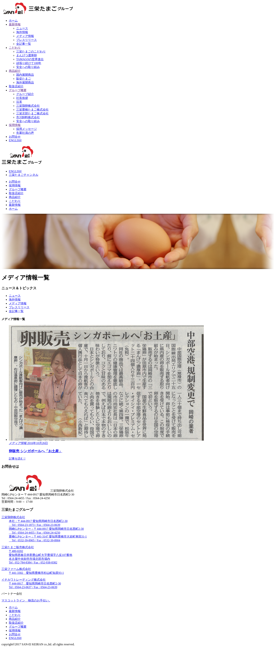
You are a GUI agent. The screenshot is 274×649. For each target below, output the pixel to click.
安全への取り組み (28, 67)
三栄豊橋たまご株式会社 (32, 109)
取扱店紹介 (16, 86)
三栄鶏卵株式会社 (28, 105)
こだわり (15, 47)
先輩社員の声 (25, 132)
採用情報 (15, 125)
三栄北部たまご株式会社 (32, 113)
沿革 (19, 101)
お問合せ (15, 136)
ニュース (22, 28)
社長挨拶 (22, 98)
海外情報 (22, 32)
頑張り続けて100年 (28, 63)
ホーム (13, 20)
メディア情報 (25, 36)
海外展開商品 (25, 82)
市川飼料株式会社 (28, 117)
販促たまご (23, 78)
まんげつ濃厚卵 (26, 55)
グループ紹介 (25, 94)
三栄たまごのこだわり (31, 51)
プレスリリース (26, 39)
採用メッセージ (26, 128)
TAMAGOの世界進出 (30, 59)
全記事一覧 (23, 43)
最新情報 (15, 24)
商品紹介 (15, 70)
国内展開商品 (25, 74)
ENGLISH (15, 140)
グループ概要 (18, 90)
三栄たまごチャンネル (23, 174)
